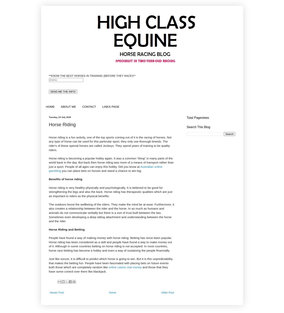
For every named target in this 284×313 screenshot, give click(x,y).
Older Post (167, 292)
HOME (50, 106)
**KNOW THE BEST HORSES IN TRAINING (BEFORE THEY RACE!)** (92, 75)
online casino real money (125, 267)
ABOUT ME (68, 106)
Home (112, 292)
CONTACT (89, 106)
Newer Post (57, 292)
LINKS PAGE (110, 106)
